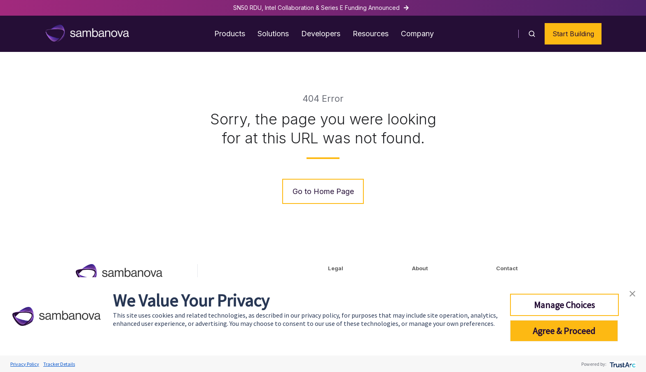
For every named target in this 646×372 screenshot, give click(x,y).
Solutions (273, 33)
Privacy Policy (24, 364)
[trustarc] (621, 364)
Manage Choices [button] (564, 305)
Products (229, 33)
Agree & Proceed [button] (564, 331)
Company (417, 33)
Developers (320, 33)
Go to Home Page (323, 191)
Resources (371, 33)
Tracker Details (59, 364)
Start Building (573, 34)
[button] (532, 34)
